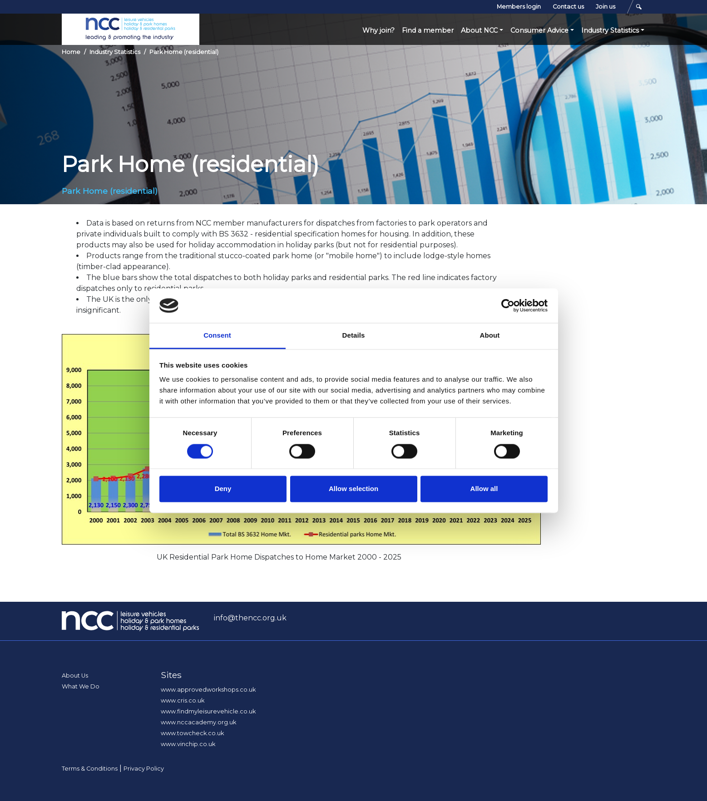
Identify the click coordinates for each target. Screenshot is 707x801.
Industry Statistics (114, 52)
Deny (223, 489)
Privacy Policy (144, 768)
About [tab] (490, 335)
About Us (75, 675)
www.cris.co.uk (182, 700)
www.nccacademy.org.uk (198, 722)
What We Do (80, 686)
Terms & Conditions (90, 768)
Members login (519, 6)
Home (71, 52)
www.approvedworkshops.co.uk (208, 689)
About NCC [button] (479, 30)
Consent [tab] (217, 335)
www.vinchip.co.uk (188, 744)
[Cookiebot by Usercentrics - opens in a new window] (508, 305)
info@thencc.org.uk (250, 618)
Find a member (428, 30)
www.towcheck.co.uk (192, 733)
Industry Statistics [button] (610, 30)
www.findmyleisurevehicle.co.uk (208, 711)
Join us (605, 6)
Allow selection (353, 489)
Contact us (568, 6)
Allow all (484, 489)
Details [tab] (353, 335)
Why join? (378, 30)
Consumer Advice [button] (539, 30)
